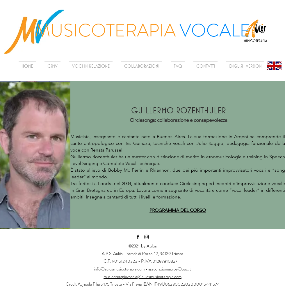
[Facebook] (138, 237)
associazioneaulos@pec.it (169, 269)
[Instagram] (146, 237)
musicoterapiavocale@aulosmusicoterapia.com (142, 276)
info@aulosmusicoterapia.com (119, 269)
